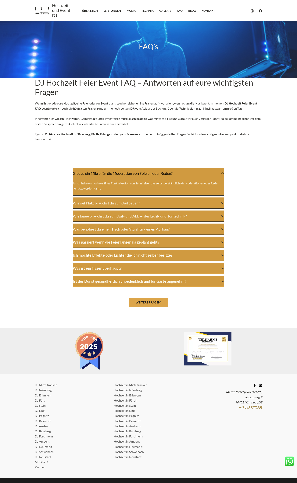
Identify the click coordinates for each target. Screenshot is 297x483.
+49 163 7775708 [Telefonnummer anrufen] (250, 390)
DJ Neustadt (43, 440)
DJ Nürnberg (43, 373)
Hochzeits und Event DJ (61, 10)
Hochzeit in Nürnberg (128, 373)
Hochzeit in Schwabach (129, 435)
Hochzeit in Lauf (124, 394)
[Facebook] (260, 11)
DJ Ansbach (42, 409)
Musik (131, 10)
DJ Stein (40, 389)
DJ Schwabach (44, 435)
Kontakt (208, 10)
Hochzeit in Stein (125, 389)
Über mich (90, 10)
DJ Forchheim (44, 419)
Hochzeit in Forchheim (128, 419)
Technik (147, 10)
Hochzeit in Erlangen (127, 378)
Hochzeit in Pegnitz (126, 399)
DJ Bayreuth (43, 404)
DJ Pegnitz (42, 399)
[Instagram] (252, 11)
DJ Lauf (40, 394)
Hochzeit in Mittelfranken (130, 368)
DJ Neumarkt (43, 430)
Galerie (165, 10)
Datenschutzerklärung (150, 469)
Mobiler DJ (42, 445)
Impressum (125, 469)
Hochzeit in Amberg (127, 424)
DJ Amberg (42, 424)
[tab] (148, 173)
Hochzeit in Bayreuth (127, 404)
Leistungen (112, 10)
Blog (192, 10)
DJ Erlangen (43, 378)
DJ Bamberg (43, 414)
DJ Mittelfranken (46, 368)
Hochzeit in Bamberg (127, 414)
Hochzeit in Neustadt (127, 440)
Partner (40, 450)
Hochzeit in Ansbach (127, 409)
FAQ (180, 10)
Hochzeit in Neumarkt (128, 430)
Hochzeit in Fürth (125, 383)
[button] (148, 285)
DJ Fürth (40, 383)
